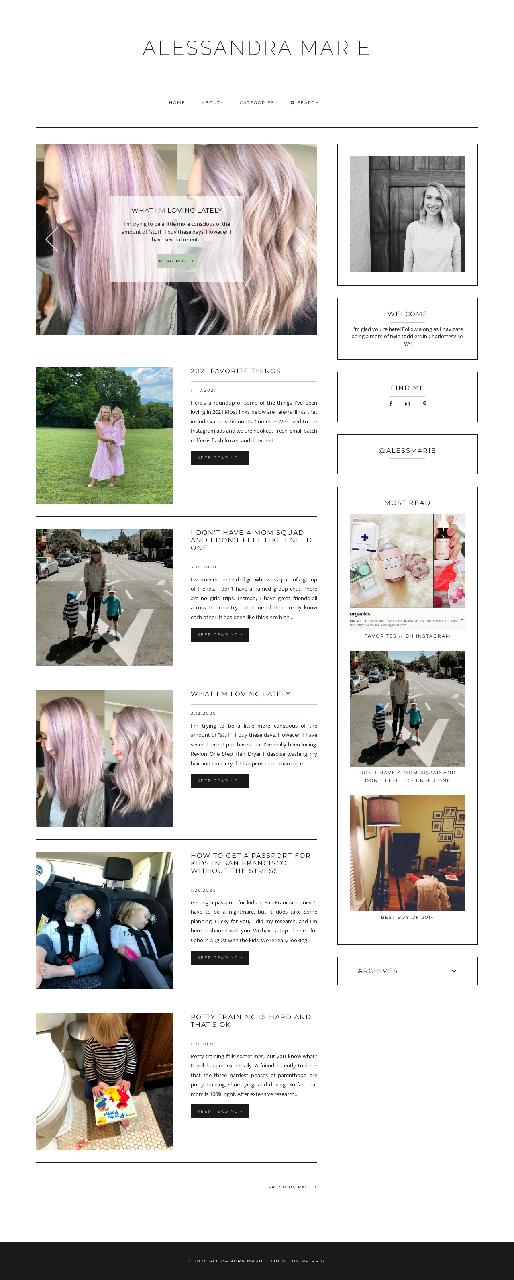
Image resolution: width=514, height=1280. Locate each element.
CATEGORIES (258, 102)
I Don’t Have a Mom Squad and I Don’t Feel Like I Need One (251, 540)
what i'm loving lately (241, 694)
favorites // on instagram (407, 636)
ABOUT (213, 102)
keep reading (220, 457)
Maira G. (313, 1261)
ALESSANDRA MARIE (257, 48)
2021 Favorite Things (236, 371)
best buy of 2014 (407, 917)
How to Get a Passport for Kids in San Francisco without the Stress (251, 863)
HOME (177, 102)
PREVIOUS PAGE (292, 1187)
